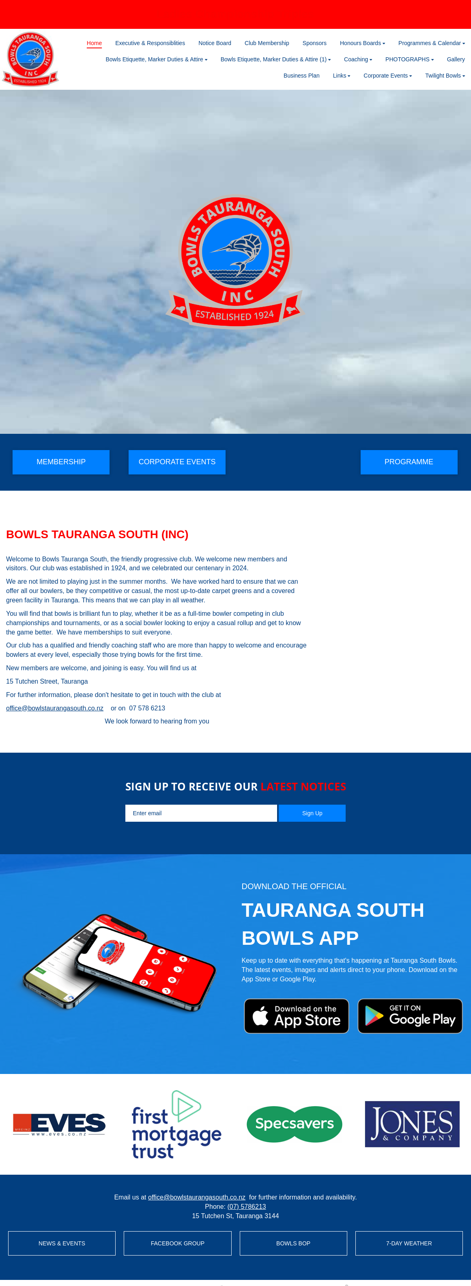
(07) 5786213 (246, 1206)
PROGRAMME (409, 462)
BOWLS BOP (293, 1243)
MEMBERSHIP (61, 462)
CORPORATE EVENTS (177, 462)
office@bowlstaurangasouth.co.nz (54, 708)
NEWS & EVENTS (62, 1243)
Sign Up (312, 813)
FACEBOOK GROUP (177, 1243)
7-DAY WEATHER (409, 1243)
